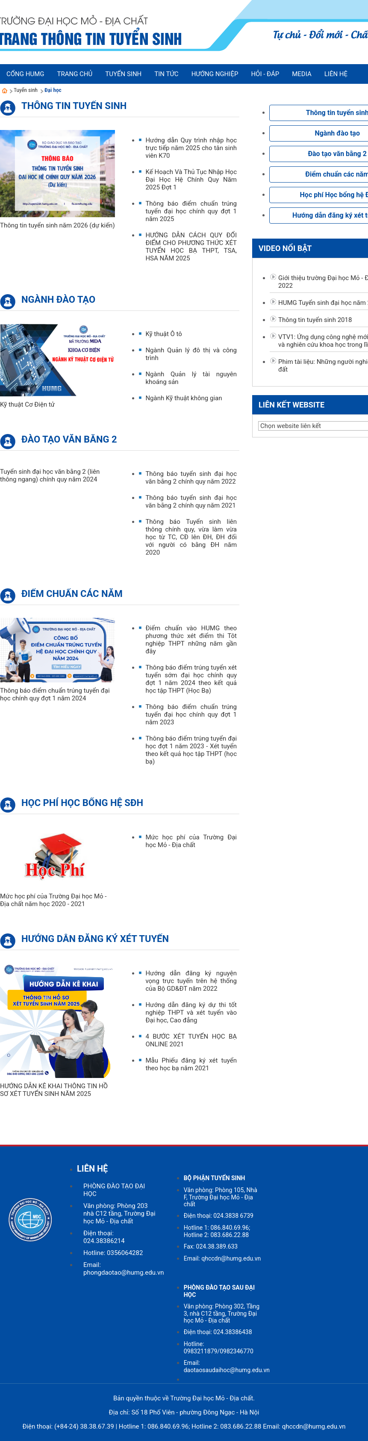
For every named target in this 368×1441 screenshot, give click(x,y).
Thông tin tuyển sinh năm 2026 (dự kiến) (57, 225)
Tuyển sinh (26, 90)
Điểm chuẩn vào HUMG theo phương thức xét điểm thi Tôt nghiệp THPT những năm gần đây (191, 639)
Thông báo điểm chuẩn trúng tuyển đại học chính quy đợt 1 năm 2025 (191, 211)
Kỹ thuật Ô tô (163, 334)
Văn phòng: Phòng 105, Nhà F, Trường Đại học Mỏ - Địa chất (220, 1197)
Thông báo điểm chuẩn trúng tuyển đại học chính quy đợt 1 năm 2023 (191, 714)
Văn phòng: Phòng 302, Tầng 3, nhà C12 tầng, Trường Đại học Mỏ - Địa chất (221, 1313)
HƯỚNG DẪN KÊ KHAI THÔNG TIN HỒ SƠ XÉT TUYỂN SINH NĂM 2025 (54, 1090)
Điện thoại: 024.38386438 (218, 1332)
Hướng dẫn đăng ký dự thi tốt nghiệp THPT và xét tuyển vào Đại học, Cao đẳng (191, 1012)
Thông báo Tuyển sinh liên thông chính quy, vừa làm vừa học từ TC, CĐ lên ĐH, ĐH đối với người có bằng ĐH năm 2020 (191, 537)
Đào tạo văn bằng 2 (69, 439)
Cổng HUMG (25, 74)
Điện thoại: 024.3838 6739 (218, 1215)
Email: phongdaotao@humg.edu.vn (123, 1268)
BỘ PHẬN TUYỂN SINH (214, 1178)
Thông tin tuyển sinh (74, 105)
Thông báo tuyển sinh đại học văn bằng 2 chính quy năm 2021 (191, 501)
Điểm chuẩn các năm (72, 593)
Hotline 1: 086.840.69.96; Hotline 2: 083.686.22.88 (217, 1231)
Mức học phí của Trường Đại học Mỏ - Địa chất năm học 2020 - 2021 (53, 900)
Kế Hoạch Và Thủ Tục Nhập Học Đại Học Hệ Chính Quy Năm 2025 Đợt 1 (191, 179)
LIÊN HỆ (92, 1168)
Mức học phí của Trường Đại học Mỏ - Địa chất (191, 841)
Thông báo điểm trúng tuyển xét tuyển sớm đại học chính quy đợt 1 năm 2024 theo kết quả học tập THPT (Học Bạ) (191, 679)
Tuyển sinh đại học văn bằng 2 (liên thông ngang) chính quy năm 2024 (50, 475)
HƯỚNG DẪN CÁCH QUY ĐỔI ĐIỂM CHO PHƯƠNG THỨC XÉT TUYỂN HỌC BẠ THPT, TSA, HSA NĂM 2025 (191, 246)
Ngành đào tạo (58, 299)
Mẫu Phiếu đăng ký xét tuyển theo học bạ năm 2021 (191, 1064)
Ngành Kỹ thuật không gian (183, 398)
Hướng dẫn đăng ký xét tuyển (95, 938)
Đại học (53, 90)
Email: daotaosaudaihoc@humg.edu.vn (227, 1366)
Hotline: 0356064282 (113, 1253)
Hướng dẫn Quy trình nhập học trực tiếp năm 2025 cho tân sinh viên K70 (191, 147)
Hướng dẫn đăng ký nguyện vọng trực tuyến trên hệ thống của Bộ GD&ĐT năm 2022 (191, 980)
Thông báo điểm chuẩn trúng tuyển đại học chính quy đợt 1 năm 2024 (55, 694)
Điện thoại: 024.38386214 (104, 1237)
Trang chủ (74, 74)
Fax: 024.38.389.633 (211, 1246)
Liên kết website (291, 404)
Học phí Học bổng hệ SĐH (82, 802)
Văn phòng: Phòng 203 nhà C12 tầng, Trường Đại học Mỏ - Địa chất (119, 1213)
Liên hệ (335, 74)
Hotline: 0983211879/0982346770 (218, 1348)
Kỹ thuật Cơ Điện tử (27, 404)
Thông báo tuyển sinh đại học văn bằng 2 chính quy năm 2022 (191, 477)
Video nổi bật (285, 248)
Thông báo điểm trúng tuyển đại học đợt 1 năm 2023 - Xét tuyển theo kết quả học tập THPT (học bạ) (191, 750)
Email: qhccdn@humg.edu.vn (222, 1258)
